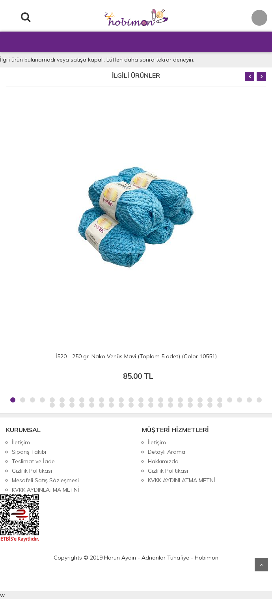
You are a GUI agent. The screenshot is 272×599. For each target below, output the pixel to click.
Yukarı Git (261, 564)
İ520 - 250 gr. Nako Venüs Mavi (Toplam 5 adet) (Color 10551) (136, 356)
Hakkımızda (163, 461)
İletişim (21, 442)
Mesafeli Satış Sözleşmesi (45, 480)
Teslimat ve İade (33, 461)
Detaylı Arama (166, 451)
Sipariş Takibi (29, 451)
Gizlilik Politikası (32, 470)
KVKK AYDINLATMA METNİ (45, 489)
